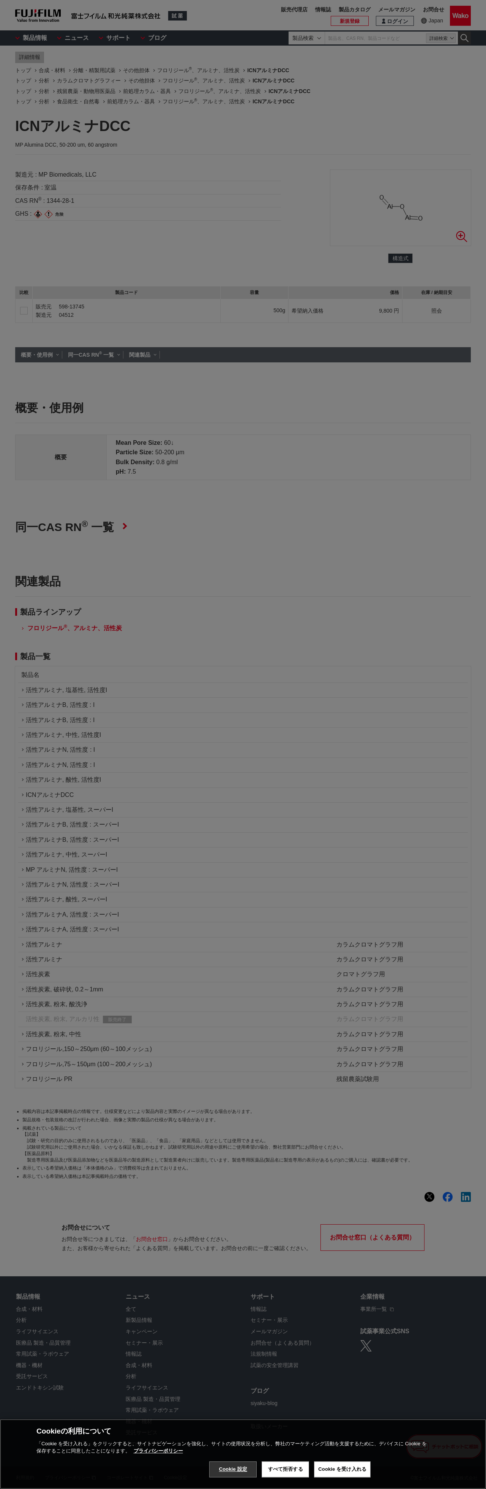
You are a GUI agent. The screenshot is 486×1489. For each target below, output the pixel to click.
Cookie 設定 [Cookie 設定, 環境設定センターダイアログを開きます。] (233, 1469)
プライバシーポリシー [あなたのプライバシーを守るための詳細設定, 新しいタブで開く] (158, 1451)
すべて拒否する (285, 1469)
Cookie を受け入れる (342, 1469)
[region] (243, 1454)
